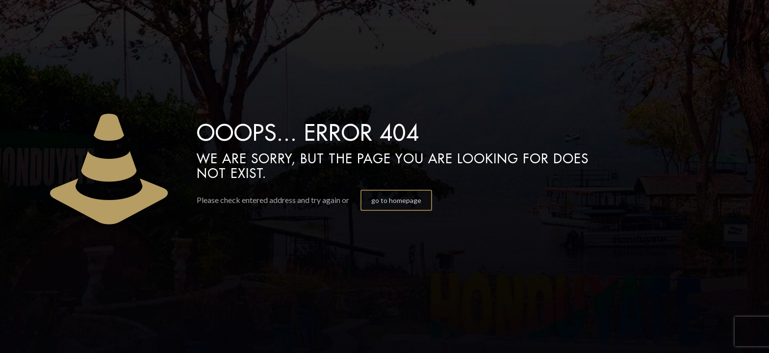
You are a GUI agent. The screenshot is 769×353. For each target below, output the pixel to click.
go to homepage (396, 200)
